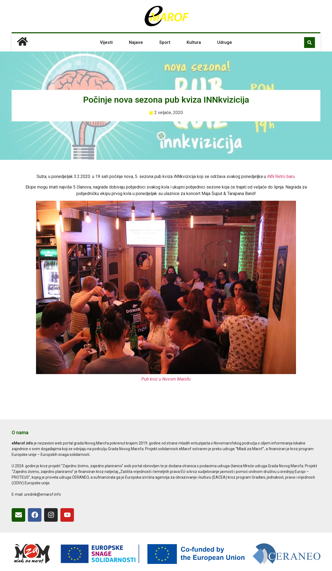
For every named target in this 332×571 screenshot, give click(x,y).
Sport (164, 42)
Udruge (224, 42)
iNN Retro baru (281, 176)
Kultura (194, 42)
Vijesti (106, 42)
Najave (136, 42)
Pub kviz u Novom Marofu (166, 379)
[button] (309, 42)
